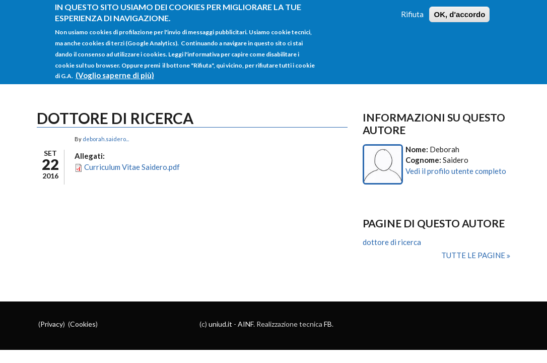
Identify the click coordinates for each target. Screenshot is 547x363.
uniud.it (220, 324)
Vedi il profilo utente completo (455, 170)
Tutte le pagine (474, 255)
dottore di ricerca (392, 242)
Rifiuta (412, 9)
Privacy (51, 324)
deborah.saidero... (106, 139)
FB (328, 324)
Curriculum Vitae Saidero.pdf (132, 166)
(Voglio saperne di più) (115, 70)
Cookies (83, 324)
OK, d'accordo (459, 10)
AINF (245, 324)
